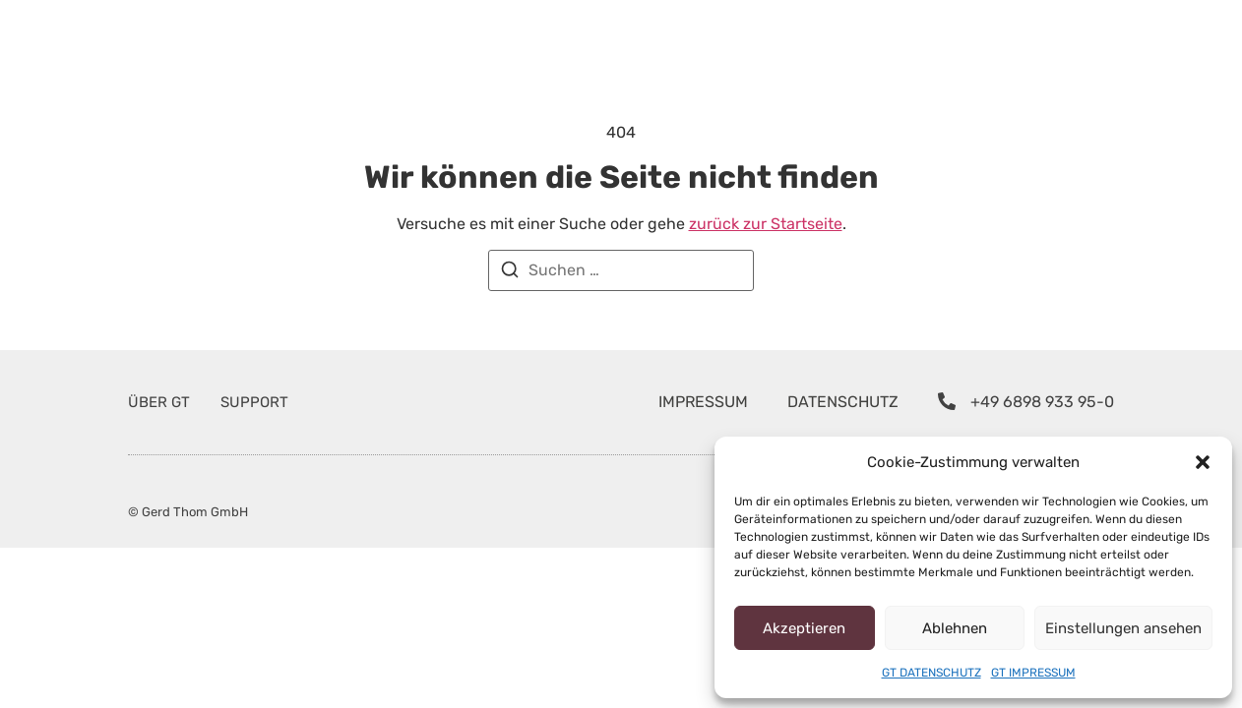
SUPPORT (253, 402)
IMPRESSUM (723, 401)
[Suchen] (509, 273)
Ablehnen (972, 628)
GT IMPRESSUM (1034, 672)
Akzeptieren (810, 628)
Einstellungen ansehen (1135, 628)
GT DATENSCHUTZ (930, 672)
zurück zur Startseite (743, 223)
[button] (1202, 462)
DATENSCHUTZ (865, 401)
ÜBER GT (159, 402)
